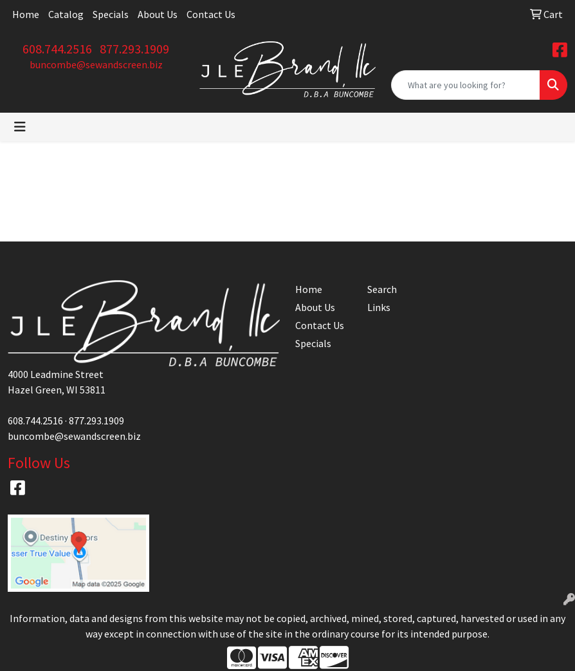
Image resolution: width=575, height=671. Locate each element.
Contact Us (211, 14)
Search (382, 289)
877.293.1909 (134, 49)
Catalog (66, 14)
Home (25, 14)
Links (378, 307)
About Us (158, 14)
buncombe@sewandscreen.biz (96, 64)
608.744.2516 (57, 49)
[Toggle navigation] (19, 127)
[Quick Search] (465, 85)
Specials (111, 14)
